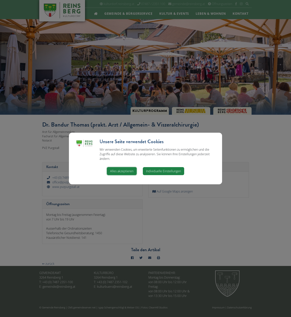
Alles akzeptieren (121, 171)
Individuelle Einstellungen (163, 171)
